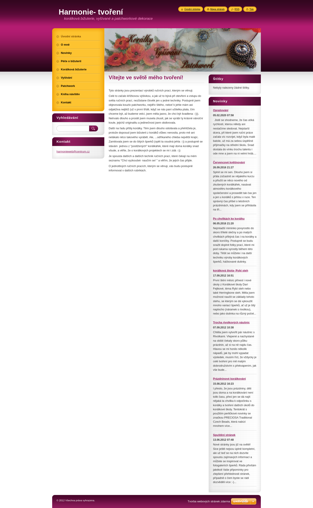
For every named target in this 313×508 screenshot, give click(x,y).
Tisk (251, 9)
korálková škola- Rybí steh (230, 270)
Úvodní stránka (192, 9)
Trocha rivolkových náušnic (231, 322)
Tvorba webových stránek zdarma (209, 501)
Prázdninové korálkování (229, 378)
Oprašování (220, 110)
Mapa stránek (217, 9)
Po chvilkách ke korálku (229, 218)
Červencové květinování (229, 162)
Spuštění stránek (224, 435)
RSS (237, 9)
